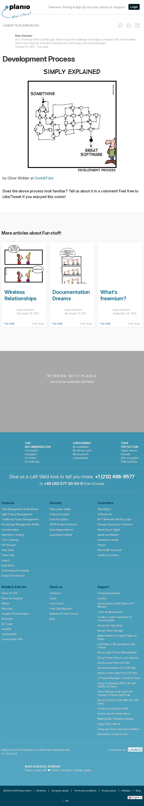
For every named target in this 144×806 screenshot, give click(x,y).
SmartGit (6, 629)
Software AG (105, 514)
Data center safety (60, 509)
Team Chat (8, 555)
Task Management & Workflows (20, 509)
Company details (60, 790)
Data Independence (61, 529)
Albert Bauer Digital (109, 529)
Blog (52, 618)
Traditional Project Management (20, 519)
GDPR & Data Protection (63, 524)
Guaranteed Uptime (61, 534)
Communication (10, 529)
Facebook (11, 753)
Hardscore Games (108, 555)
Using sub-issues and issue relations (119, 729)
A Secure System (60, 514)
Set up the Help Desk (110, 625)
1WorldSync (104, 509)
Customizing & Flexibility (15, 570)
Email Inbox (8, 565)
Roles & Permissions (13, 575)
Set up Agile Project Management (117, 652)
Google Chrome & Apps (15, 613)
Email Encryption (59, 519)
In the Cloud (56, 603)
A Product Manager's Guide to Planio (119, 678)
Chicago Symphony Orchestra (115, 524)
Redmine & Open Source (64, 613)
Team (53, 598)
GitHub (5, 603)
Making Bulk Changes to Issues (116, 718)
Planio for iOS (9, 593)
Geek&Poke (44, 178)
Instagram (58, 749)
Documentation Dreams (71, 295)
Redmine (41, 790)
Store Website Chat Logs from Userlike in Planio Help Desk (115, 693)
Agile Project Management (17, 514)
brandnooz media (108, 539)
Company (55, 593)
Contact (102, 598)
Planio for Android (12, 598)
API (67, 800)
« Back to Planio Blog (21, 25)
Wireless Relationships (20, 295)
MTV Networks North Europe (114, 519)
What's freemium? (113, 295)
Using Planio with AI (109, 724)
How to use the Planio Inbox (114, 713)
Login (134, 7)
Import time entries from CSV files (117, 668)
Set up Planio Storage (110, 630)
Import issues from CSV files (114, 662)
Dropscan (7, 618)
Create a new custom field (113, 708)
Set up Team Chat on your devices (118, 657)
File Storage (9, 545)
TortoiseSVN (9, 634)
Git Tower (7, 624)
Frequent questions (109, 593)
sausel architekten (108, 534)
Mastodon (46, 749)
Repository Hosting (13, 534)
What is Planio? (21, 15)
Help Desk (8, 550)
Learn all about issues (110, 612)
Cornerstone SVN (12, 639)
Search (6, 560)
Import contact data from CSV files (117, 673)
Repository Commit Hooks (113, 734)
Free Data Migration (61, 608)
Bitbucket (7, 608)
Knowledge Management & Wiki (20, 524)
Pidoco (102, 545)
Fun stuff (9, 323)
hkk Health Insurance (110, 550)
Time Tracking (10, 539)
